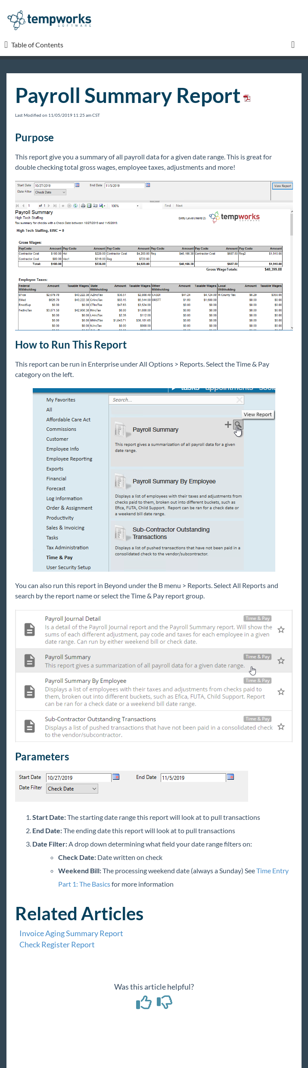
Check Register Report (57, 944)
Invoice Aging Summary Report (71, 933)
